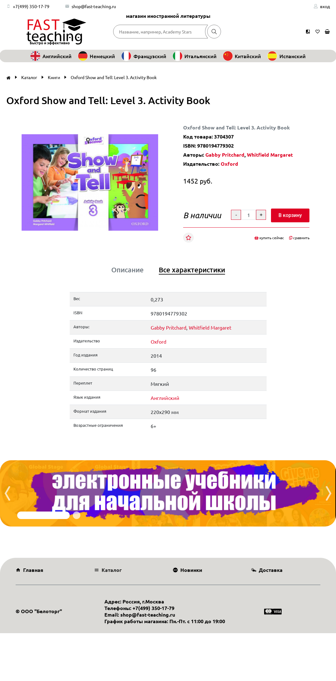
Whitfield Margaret (270, 154)
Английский (165, 410)
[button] (153, 120)
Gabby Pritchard (224, 154)
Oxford (229, 163)
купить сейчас (269, 237)
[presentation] (7, 506)
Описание (127, 283)
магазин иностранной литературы (168, 16)
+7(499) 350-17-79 (31, 6)
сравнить (299, 237)
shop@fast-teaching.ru (94, 6)
